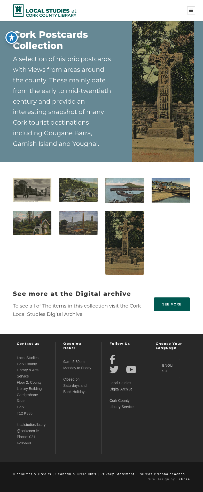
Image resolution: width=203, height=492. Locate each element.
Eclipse (183, 479)
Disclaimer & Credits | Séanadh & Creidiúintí (54, 474)
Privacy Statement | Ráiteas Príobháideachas (142, 474)
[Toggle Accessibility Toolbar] (11, 34)
